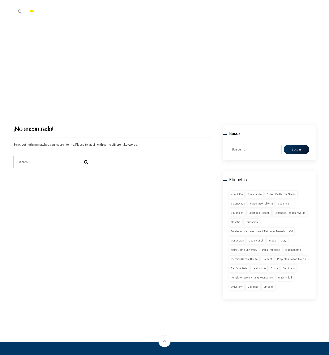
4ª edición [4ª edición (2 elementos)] (237, 110)
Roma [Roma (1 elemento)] (274, 184)
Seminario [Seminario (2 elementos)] (289, 184)
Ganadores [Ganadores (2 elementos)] (237, 157)
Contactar (229, 296)
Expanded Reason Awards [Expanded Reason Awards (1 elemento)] (290, 129)
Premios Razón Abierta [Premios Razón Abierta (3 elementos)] (244, 175)
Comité (227, 303)
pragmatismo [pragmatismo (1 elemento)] (293, 166)
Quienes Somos (234, 288)
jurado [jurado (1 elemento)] (272, 157)
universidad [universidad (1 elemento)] (285, 194)
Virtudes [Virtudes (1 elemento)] (268, 203)
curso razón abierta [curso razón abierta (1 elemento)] (261, 120)
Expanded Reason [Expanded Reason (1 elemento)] (259, 129)
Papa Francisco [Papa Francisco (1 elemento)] (271, 166)
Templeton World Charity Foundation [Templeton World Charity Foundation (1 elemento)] (252, 194)
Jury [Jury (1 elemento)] (283, 157)
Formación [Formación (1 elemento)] (251, 138)
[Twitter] (34, 315)
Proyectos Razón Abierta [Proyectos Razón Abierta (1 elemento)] (291, 175)
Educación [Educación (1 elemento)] (237, 129)
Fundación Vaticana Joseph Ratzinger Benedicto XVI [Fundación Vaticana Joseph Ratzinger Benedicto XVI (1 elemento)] (262, 147)
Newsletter (177, 296)
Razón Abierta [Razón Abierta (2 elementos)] (239, 184)
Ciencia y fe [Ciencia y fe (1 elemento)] (255, 110)
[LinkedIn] (47, 315)
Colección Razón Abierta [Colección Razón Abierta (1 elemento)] (281, 110)
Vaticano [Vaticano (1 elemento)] (253, 203)
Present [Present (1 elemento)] (267, 175)
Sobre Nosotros (234, 281)
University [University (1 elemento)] (237, 203)
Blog (172, 288)
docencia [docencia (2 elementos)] (283, 120)
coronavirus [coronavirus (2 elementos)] (238, 120)
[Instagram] (22, 315)
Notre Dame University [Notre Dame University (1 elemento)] (244, 166)
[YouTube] (59, 315)
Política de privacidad (290, 281)
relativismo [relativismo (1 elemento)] (259, 184)
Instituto (175, 281)
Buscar (295, 66)
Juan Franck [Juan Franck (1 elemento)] (256, 157)
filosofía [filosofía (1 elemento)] (235, 138)
